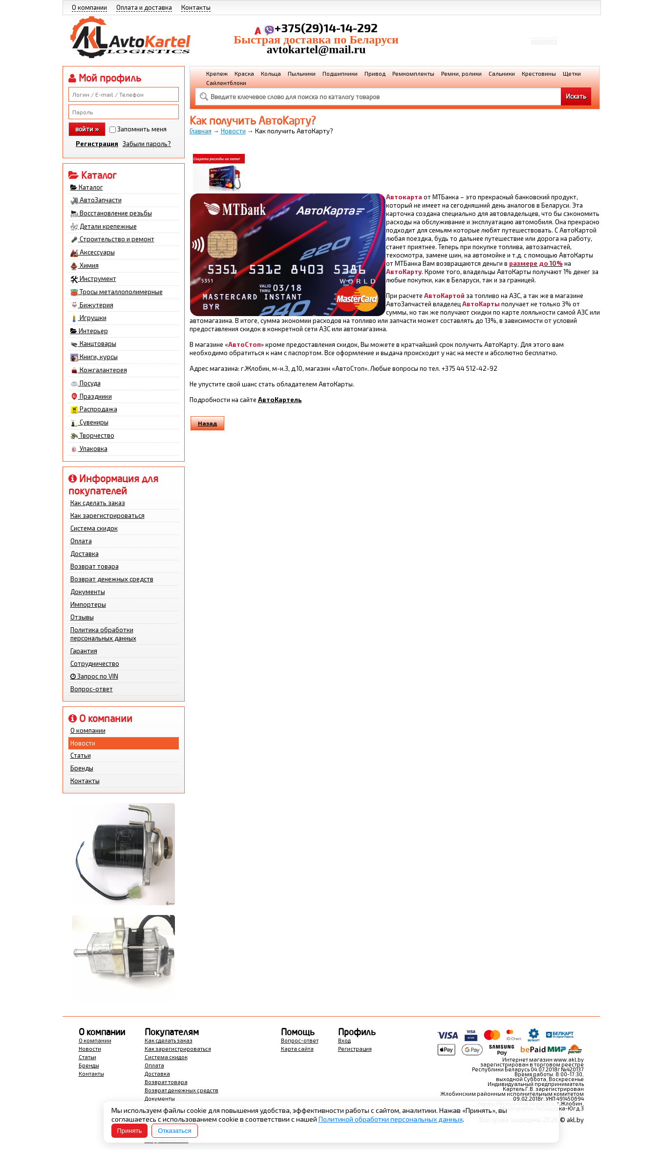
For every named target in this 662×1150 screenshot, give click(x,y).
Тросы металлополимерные (116, 292)
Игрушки (88, 318)
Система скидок (94, 528)
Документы (87, 592)
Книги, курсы (94, 357)
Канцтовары (93, 344)
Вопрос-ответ (91, 689)
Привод (374, 73)
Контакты (196, 7)
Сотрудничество (94, 663)
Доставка (84, 553)
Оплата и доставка (144, 7)
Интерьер (89, 331)
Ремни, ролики (461, 73)
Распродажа (93, 409)
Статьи (80, 755)
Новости (82, 743)
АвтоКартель (280, 400)
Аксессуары (92, 252)
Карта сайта (297, 1048)
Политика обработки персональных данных (103, 634)
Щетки (572, 73)
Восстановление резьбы (111, 213)
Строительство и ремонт (112, 239)
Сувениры (89, 422)
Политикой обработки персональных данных (391, 1119)
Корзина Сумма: (544, 32)
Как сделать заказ (97, 503)
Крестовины (539, 73)
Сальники (502, 73)
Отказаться (174, 1130)
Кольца (271, 73)
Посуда (85, 383)
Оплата (81, 541)
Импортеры (88, 604)
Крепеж (217, 73)
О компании (89, 7)
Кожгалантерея (98, 370)
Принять (129, 1130)
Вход (344, 1040)
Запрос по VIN (94, 676)
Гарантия (83, 651)
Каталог (86, 187)
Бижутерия (91, 305)
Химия (84, 265)
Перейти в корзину (543, 46)
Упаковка (88, 449)
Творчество (92, 435)
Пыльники (302, 73)
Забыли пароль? (147, 144)
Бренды (81, 768)
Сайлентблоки (226, 82)
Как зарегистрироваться (107, 515)
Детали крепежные (103, 226)
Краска (244, 73)
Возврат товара (94, 566)
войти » (87, 129)
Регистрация (97, 144)
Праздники (91, 396)
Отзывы (82, 617)
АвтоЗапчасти (96, 200)
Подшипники (340, 73)
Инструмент (93, 279)
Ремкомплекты (413, 73)
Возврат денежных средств (111, 579)
